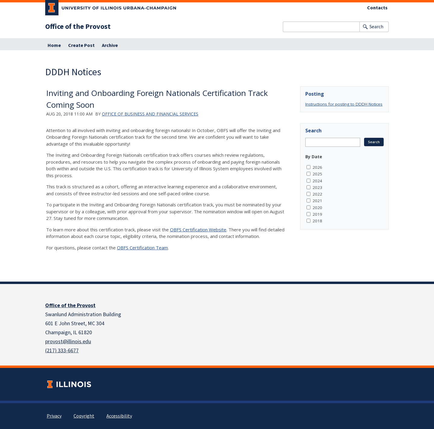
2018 (317, 221)
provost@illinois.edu (68, 341)
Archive (110, 45)
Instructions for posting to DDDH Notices (343, 104)
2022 (317, 194)
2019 (317, 214)
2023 (317, 187)
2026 (317, 167)
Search (376, 26)
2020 (317, 207)
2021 (317, 200)
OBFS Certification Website (198, 230)
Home (54, 45)
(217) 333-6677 (62, 350)
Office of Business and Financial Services (150, 114)
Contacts (377, 8)
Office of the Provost (78, 26)
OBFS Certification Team (142, 248)
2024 (317, 181)
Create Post (81, 45)
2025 (317, 174)
